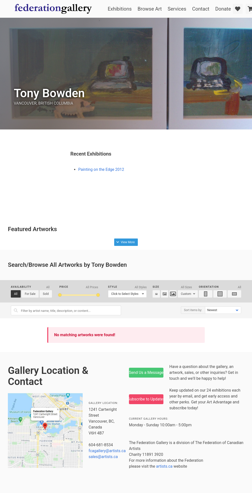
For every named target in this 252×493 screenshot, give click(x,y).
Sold (46, 294)
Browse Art (150, 9)
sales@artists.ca (103, 456)
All (15, 294)
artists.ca (164, 466)
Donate (223, 9)
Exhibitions (120, 9)
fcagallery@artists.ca (107, 450)
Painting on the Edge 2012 (101, 169)
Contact (200, 9)
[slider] (60, 295)
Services (177, 9)
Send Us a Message (146, 372)
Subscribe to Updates (146, 399)
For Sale (30, 294)
